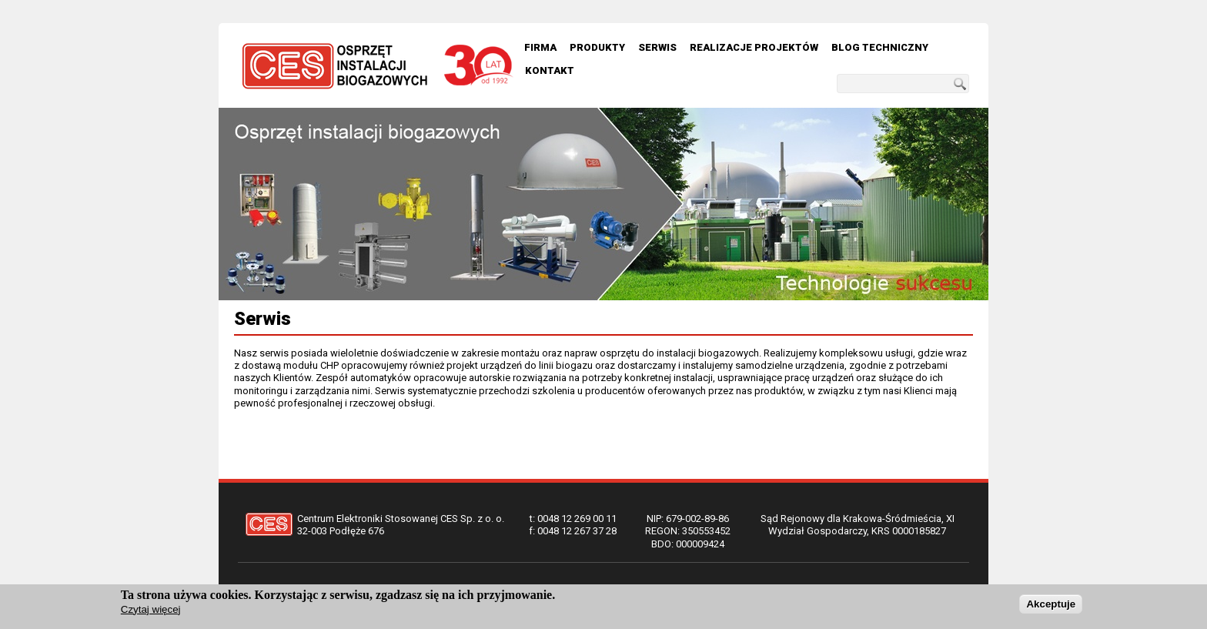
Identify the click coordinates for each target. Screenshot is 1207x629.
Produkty (597, 47)
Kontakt (549, 70)
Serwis (657, 47)
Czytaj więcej (151, 609)
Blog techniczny (879, 47)
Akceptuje (1050, 604)
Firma (540, 47)
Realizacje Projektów (754, 47)
